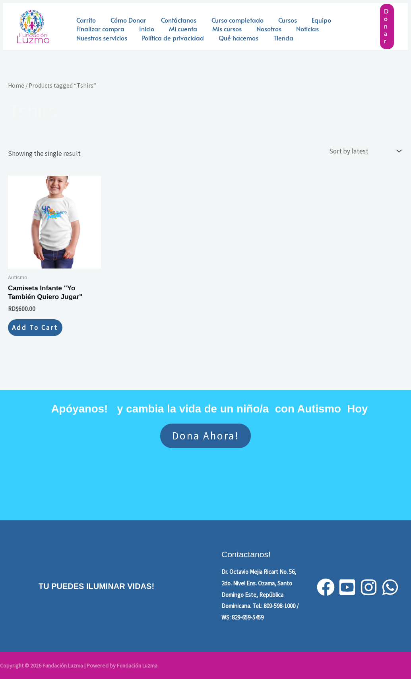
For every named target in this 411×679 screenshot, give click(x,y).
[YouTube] (347, 587)
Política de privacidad (170, 37)
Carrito (85, 19)
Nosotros (259, 28)
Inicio (143, 28)
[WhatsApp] (390, 587)
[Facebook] (326, 587)
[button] (387, 26)
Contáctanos (173, 19)
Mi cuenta (178, 28)
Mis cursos (219, 28)
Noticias (296, 28)
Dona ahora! (205, 435)
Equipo (310, 19)
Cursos (278, 19)
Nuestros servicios (100, 37)
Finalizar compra (99, 28)
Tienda (276, 37)
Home (16, 85)
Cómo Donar (125, 19)
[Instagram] (369, 587)
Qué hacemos (233, 37)
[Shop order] (364, 151)
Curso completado (230, 19)
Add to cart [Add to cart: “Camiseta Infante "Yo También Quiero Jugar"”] (35, 327)
